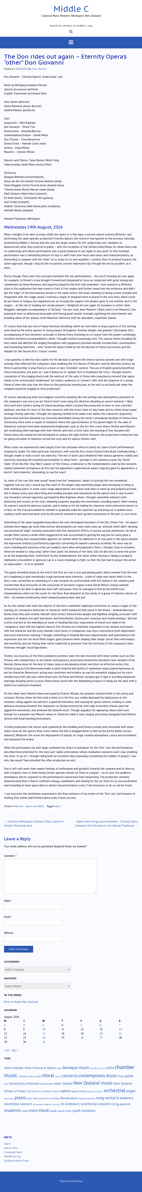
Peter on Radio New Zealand (21, 1002)
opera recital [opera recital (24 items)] (78, 1091)
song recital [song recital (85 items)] (105, 1097)
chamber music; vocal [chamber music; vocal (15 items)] (29, 1076)
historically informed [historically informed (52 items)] (24, 1083)
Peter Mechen (38, 68)
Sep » (14, 1050)
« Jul (6, 1050)
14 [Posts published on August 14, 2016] (120, 1029)
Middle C (71, 8)
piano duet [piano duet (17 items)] (32, 1098)
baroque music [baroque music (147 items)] (76, 1067)
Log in (7, 1143)
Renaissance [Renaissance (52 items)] (69, 1098)
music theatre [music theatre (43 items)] (63, 1083)
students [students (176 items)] (12, 1110)
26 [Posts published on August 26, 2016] (82, 1037)
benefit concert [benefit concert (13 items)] (97, 1068)
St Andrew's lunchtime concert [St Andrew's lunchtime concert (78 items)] (85, 1103)
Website (8, 933)
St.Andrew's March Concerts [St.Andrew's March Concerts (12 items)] (46, 1104)
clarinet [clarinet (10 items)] (58, 1076)
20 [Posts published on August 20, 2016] (101, 1033)
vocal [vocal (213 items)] (44, 1110)
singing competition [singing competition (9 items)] (86, 1098)
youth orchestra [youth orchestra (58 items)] (83, 1110)
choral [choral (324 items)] (47, 1075)
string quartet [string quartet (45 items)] (120, 1104)
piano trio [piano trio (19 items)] (43, 1098)
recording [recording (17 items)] (55, 1098)
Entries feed (11, 1148)
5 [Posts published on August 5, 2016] (81, 1025)
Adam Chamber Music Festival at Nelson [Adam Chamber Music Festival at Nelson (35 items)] (30, 1068)
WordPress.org (12, 1156)
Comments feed (13, 1152)
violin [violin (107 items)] (33, 1110)
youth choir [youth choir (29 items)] (65, 1111)
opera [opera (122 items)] (65, 1090)
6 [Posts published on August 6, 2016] (100, 1025)
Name (8, 900)
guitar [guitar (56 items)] (129, 1076)
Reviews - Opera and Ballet (29, 806)
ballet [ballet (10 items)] (59, 1068)
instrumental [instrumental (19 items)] (46, 1083)
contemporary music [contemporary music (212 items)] (98, 1075)
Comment (10, 856)
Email (8, 917)
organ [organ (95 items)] (131, 1090)
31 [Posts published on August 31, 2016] (43, 1042)
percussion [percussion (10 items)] (9, 1098)
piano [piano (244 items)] (20, 1098)
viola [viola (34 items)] (24, 1111)
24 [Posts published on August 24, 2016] (43, 1037)
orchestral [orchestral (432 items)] (114, 1090)
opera (58, 806)
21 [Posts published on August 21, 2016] (120, 1033)
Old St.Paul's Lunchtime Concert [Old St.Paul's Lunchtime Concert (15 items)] (43, 1091)
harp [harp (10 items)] (6, 1084)
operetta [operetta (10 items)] (90, 1091)
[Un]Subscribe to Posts (16, 1160)
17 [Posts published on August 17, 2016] (43, 1033)
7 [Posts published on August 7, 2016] (119, 1025)
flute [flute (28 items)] (121, 1076)
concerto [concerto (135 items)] (70, 1075)
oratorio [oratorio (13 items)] (99, 1091)
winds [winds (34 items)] (53, 1111)
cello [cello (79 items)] (110, 1067)
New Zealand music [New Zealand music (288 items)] (93, 1083)
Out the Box (76, 1181)
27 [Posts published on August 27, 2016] (101, 1037)
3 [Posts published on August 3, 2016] (43, 1025)
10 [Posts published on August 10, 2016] (43, 1029)
